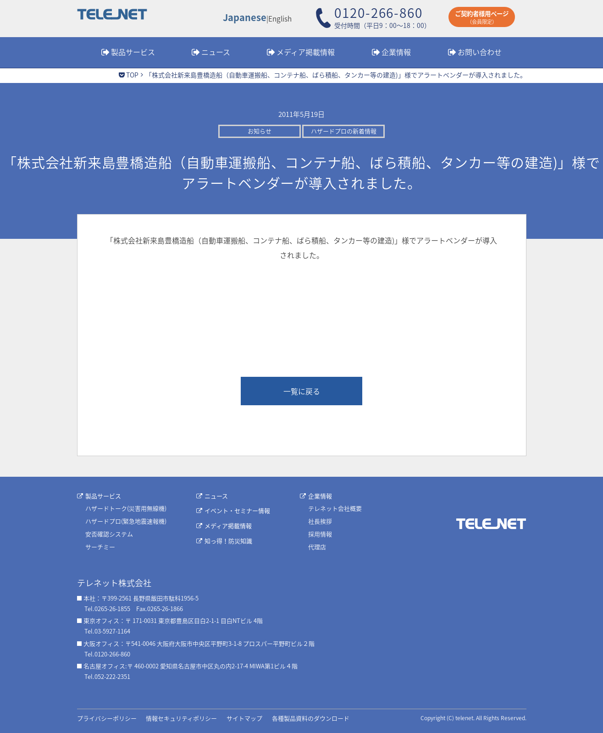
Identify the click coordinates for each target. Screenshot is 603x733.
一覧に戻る (301, 391)
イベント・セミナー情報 (237, 510)
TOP (132, 74)
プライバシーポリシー (107, 718)
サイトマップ (244, 718)
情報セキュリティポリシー (181, 718)
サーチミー (100, 546)
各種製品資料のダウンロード (310, 718)
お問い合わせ (480, 51)
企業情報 (396, 51)
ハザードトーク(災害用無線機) (125, 508)
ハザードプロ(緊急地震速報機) (125, 521)
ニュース (215, 51)
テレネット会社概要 (335, 508)
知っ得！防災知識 (228, 540)
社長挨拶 (320, 521)
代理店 (317, 546)
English (280, 18)
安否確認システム (109, 533)
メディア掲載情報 (306, 51)
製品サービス (133, 51)
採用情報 (320, 533)
